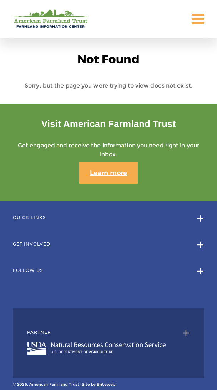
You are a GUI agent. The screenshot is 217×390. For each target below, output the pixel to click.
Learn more (108, 173)
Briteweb (106, 384)
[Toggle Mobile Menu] (198, 19)
